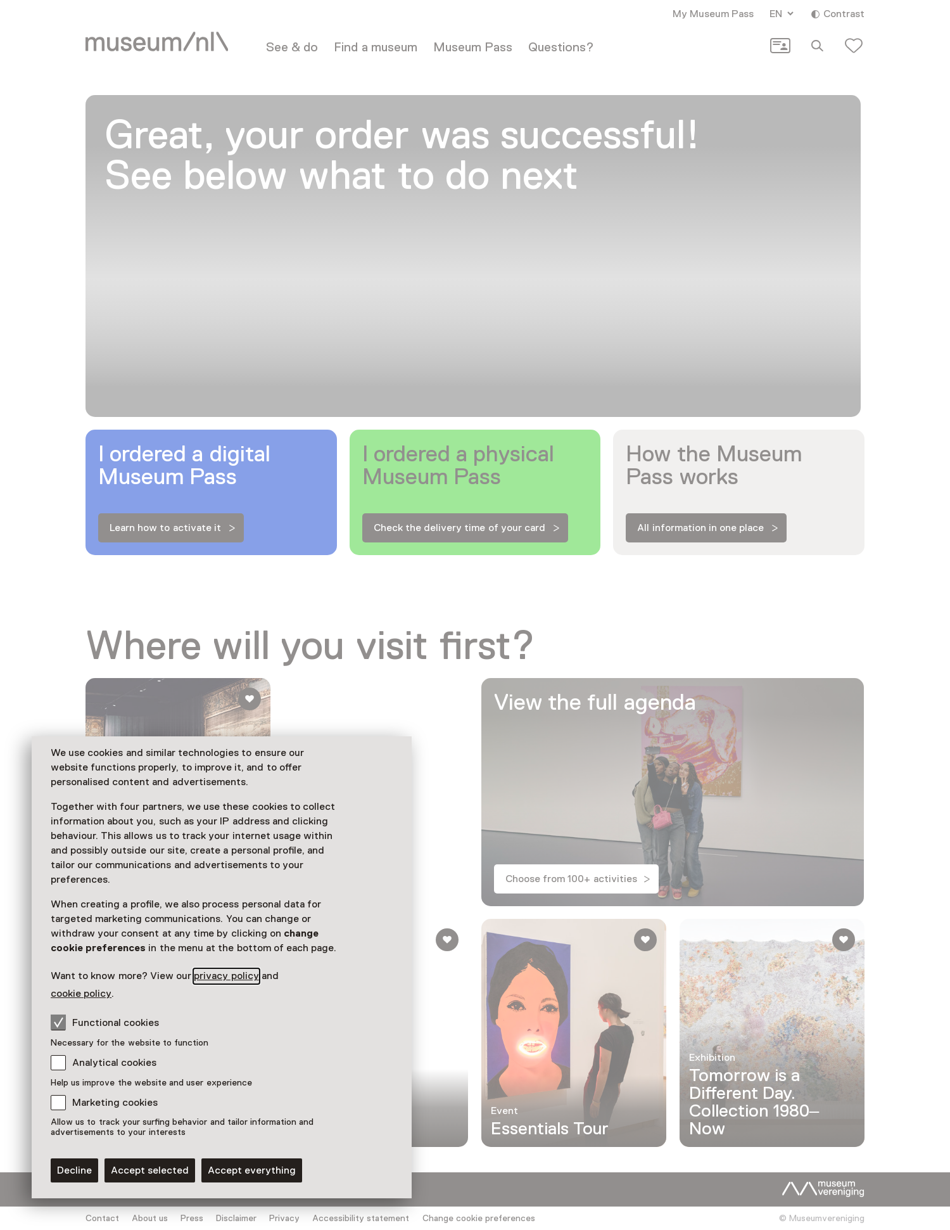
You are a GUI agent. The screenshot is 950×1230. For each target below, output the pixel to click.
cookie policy (81, 993)
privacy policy (226, 976)
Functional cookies (105, 1022)
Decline (74, 1170)
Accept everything (252, 1170)
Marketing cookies (115, 1102)
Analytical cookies (114, 1062)
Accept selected (150, 1170)
